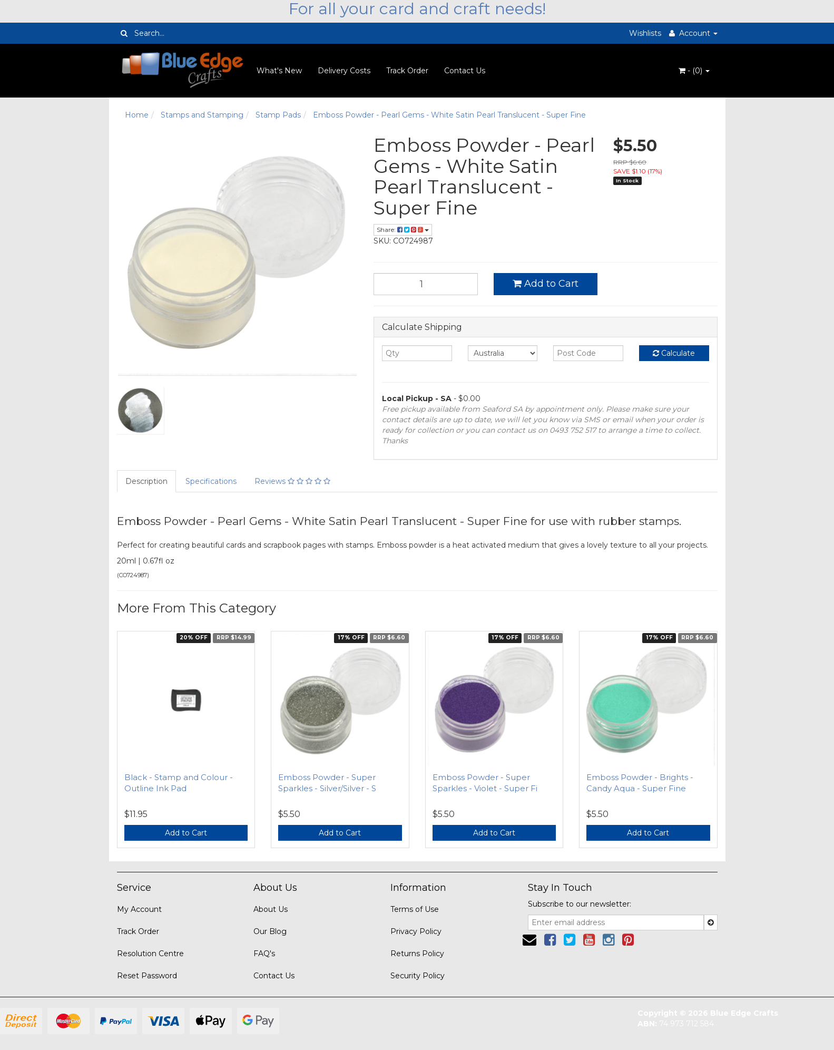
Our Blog (270, 931)
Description (146, 481)
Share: (403, 230)
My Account (139, 909)
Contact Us (464, 70)
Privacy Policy (415, 931)
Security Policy (417, 975)
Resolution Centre (150, 953)
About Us (270, 909)
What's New (279, 70)
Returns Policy (417, 953)
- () (694, 70)
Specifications (211, 481)
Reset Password (147, 975)
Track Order (407, 70)
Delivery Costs (344, 70)
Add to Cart (545, 283)
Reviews (292, 481)
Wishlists (645, 33)
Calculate (674, 353)
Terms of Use (414, 909)
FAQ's (264, 953)
